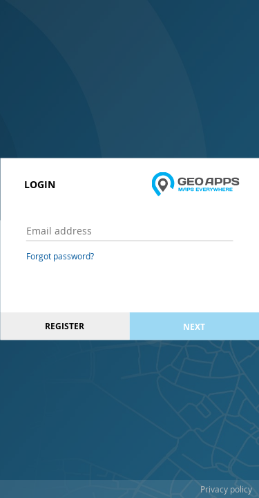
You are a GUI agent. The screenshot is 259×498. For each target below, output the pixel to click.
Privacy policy (226, 489)
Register (64, 326)
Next (194, 326)
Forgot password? (60, 255)
